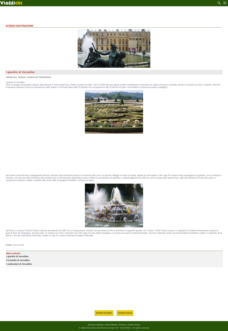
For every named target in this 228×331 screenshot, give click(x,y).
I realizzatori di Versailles (19, 264)
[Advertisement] (114, 15)
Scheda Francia (125, 313)
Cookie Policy (134, 325)
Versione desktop (96, 325)
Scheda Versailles (104, 313)
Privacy (122, 325)
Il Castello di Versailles (18, 260)
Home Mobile (111, 325)
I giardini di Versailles (17, 256)
